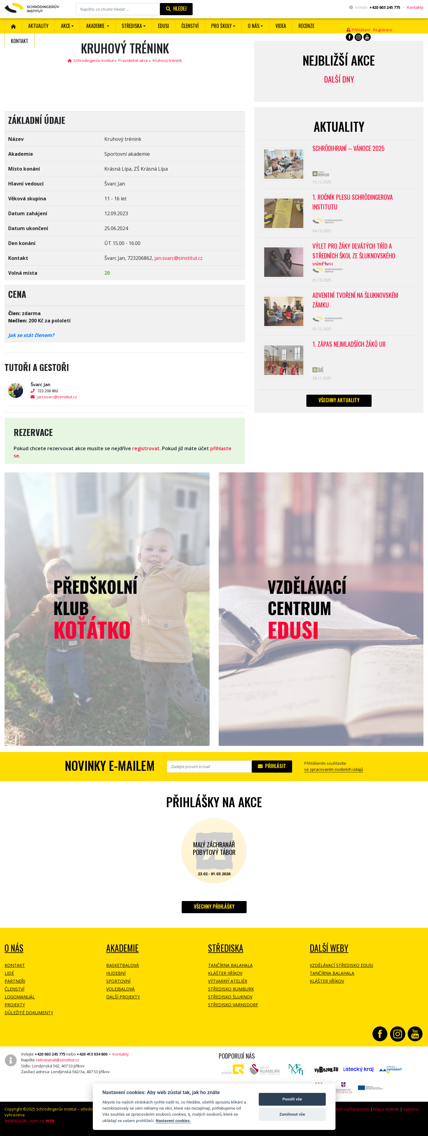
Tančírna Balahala (230, 965)
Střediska (225, 948)
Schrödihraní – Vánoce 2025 (348, 148)
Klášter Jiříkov (225, 973)
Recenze (306, 25)
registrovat (146, 448)
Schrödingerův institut (91, 60)
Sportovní (118, 981)
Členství (14, 989)
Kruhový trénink (167, 60)
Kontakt (19, 41)
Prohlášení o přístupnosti (346, 1109)
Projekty (15, 1005)
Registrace (383, 29)
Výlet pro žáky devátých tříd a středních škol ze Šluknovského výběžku (353, 254)
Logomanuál (20, 997)
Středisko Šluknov (230, 997)
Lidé (9, 973)
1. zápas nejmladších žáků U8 (349, 344)
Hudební (116, 973)
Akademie (122, 948)
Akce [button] (65, 25)
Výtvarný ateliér (227, 981)
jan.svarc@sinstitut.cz (178, 258)
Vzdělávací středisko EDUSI (341, 965)
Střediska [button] (132, 25)
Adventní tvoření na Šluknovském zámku (355, 300)
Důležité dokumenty (29, 1012)
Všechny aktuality (338, 400)
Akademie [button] (96, 25)
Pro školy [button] (221, 25)
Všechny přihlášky (214, 906)
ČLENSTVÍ (190, 25)
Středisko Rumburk (231, 989)
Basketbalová (122, 965)
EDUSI (163, 25)
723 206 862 (44, 391)
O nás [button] (253, 25)
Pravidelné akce (133, 60)
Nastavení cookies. (173, 1120)
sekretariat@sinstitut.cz (57, 1060)
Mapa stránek (386, 1109)
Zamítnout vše (292, 1114)
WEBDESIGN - (29, 1121)
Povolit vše (292, 1099)
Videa (280, 25)
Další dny (339, 79)
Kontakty (415, 7)
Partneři (15, 981)
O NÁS (14, 948)
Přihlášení (358, 29)
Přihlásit (272, 766)
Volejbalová (120, 989)
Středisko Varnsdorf (233, 1005)
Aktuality (38, 25)
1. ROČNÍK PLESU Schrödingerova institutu (352, 202)
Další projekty (123, 997)
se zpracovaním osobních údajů (333, 769)
